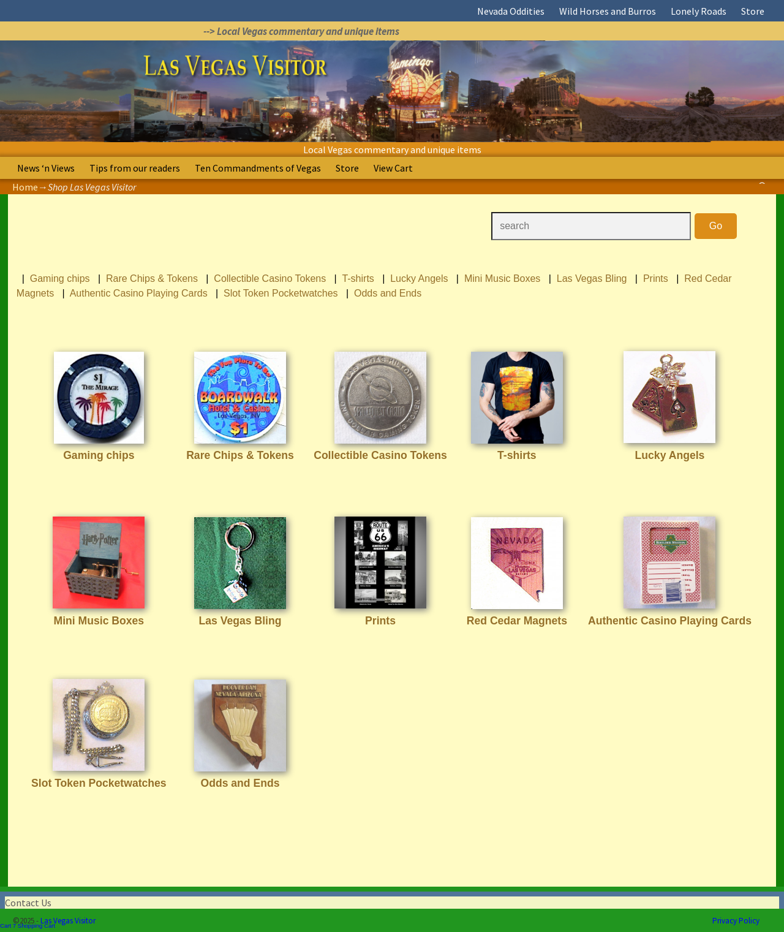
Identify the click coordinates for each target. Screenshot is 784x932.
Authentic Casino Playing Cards (139, 293)
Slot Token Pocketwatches (280, 293)
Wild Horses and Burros (607, 11)
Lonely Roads (698, 11)
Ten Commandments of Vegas (258, 168)
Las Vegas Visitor (68, 920)
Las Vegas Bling (592, 278)
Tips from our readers (134, 168)
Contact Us (28, 902)
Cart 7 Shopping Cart (27, 925)
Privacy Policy (736, 920)
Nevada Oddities (511, 11)
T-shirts (358, 278)
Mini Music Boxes (502, 278)
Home (25, 187)
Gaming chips (60, 278)
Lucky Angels (419, 278)
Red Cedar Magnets (517, 621)
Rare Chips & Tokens (152, 278)
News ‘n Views (46, 168)
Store (752, 11)
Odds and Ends (387, 293)
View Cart (393, 168)
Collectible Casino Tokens (270, 278)
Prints (655, 278)
